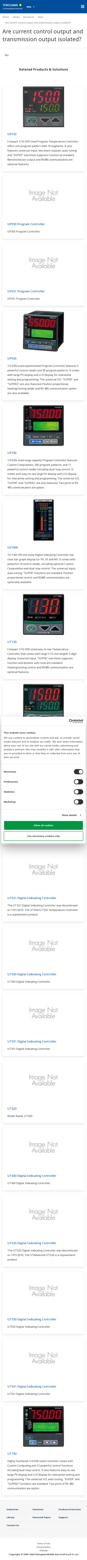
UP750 (11, 453)
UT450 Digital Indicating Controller (31, 1176)
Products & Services (70, 1509)
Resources (28, 16)
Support (63, 1517)
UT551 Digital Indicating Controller (31, 1386)
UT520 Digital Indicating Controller (31, 1243)
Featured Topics (42, 1517)
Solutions (38, 1509)
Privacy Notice (44, 1547)
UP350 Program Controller (26, 224)
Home (5, 16)
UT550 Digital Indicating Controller (31, 1319)
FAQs (40, 16)
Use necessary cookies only (43, 836)
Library (16, 16)
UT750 (12, 1454)
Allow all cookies (43, 825)
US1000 (12, 547)
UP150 (11, 134)
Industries (12, 1509)
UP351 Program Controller (26, 291)
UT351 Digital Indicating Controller (31, 1041)
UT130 (12, 642)
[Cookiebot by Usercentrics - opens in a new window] (69, 721)
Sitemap (43, 1550)
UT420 (12, 1108)
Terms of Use (43, 1543)
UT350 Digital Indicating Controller (31, 974)
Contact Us (13, 1525)
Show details (69, 815)
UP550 (11, 358)
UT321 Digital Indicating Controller (31, 898)
